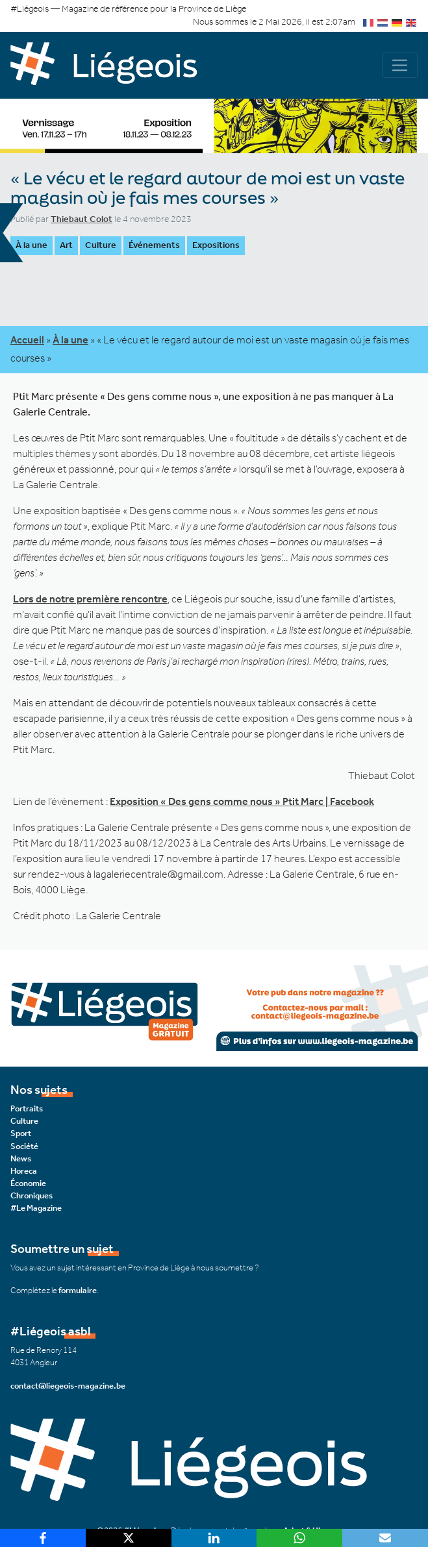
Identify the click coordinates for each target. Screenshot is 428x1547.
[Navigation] (400, 65)
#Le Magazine (36, 1208)
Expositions (216, 245)
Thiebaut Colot (81, 219)
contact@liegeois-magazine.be (67, 1386)
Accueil (27, 340)
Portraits (26, 1108)
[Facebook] (43, 1538)
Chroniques (31, 1195)
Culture (100, 245)
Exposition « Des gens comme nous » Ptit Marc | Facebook (242, 801)
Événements (154, 245)
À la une (31, 245)
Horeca (23, 1171)
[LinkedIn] (214, 1538)
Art (66, 245)
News (20, 1158)
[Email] (385, 1538)
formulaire (77, 1290)
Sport (20, 1133)
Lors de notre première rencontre (90, 599)
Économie (28, 1183)
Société (24, 1146)
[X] (128, 1538)
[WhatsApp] (299, 1538)
